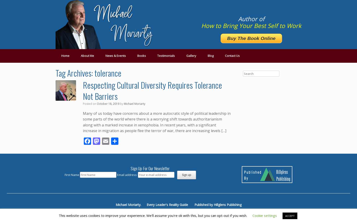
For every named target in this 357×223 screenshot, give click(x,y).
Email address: (127, 175)
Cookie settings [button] (264, 215)
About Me (87, 56)
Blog (211, 56)
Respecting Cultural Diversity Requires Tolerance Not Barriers (152, 90)
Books (141, 56)
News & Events (115, 56)
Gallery (191, 56)
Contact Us (232, 56)
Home (65, 56)
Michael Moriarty (134, 104)
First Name (72, 175)
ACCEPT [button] (290, 216)
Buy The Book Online (251, 38)
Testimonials (166, 56)
